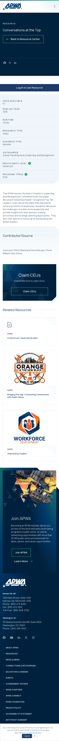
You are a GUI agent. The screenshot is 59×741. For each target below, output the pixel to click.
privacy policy (35, 732)
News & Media (13, 659)
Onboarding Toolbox (17, 453)
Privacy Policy (13, 707)
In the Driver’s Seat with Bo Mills (22, 338)
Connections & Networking (21, 665)
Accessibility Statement (19, 713)
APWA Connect (13, 695)
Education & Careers (17, 671)
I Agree (27, 736)
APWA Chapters (14, 689)
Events (9, 677)
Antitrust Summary (16, 719)
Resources (12, 653)
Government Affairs (17, 683)
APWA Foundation (15, 701)
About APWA (12, 647)
